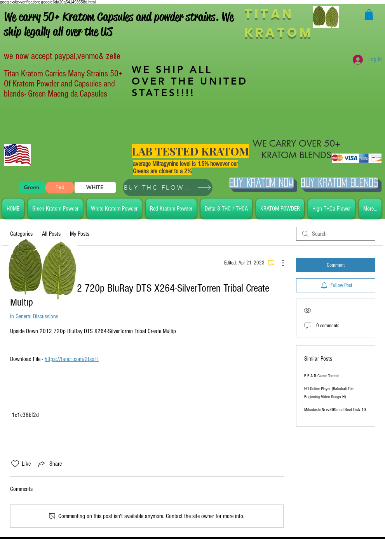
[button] (368, 14)
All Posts (51, 233)
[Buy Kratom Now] (261, 182)
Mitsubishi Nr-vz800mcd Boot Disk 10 (335, 409)
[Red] (60, 187)
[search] (335, 234)
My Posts (79, 233)
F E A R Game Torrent (321, 375)
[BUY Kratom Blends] (339, 182)
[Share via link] (49, 463)
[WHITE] (95, 187)
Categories (21, 233)
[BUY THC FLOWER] (168, 187)
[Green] (32, 187)
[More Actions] (279, 263)
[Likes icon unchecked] (15, 463)
